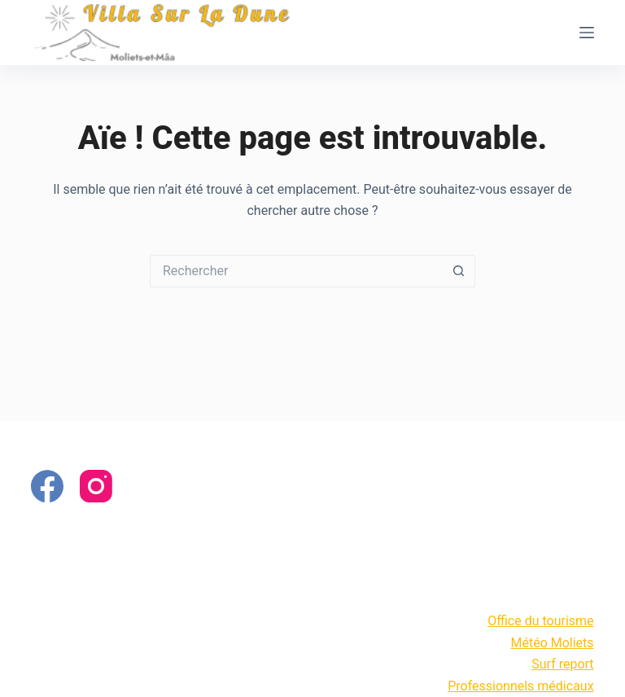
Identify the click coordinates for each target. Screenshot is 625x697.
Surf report (562, 664)
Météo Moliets (551, 643)
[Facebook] (47, 486)
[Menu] (586, 32)
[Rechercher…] (296, 271)
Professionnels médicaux (520, 686)
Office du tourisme (540, 621)
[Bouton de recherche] (459, 271)
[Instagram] (96, 486)
